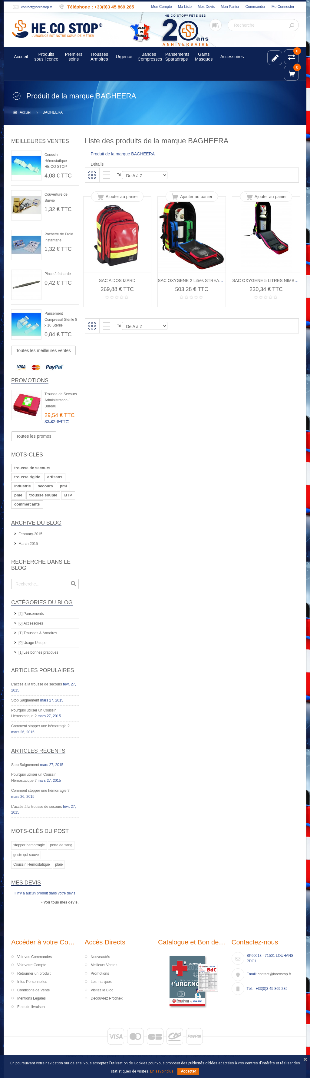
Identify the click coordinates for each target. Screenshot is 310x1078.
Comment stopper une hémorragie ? (40, 726)
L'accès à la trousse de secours (36, 684)
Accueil (25, 112)
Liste (106, 175)
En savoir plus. (162, 1071)
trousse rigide (27, 477)
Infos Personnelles (32, 982)
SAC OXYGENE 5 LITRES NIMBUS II (268, 280)
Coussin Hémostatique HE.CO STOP (56, 161)
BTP (68, 495)
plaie (59, 864)
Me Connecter (283, 7)
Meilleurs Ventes (104, 965)
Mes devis (26, 883)
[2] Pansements (31, 614)
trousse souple (43, 495)
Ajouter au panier (122, 196)
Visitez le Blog (102, 990)
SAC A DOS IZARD (117, 280)
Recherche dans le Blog (41, 565)
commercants (27, 504)
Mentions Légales (31, 998)
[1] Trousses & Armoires (37, 633)
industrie (22, 486)
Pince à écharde (58, 274)
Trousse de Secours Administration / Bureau (61, 400)
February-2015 (30, 534)
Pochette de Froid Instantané (59, 237)
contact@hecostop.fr (36, 7)
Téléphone (78, 6)
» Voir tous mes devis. (60, 902)
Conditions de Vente (33, 990)
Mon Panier (230, 7)
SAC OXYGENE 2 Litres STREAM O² (193, 280)
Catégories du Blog (42, 602)
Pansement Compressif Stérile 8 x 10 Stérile (61, 319)
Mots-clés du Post (40, 831)
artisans (54, 477)
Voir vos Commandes (34, 957)
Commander (255, 7)
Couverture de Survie (56, 197)
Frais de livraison (31, 1007)
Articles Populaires (42, 670)
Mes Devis (206, 7)
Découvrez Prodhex (107, 998)
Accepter (188, 1071)
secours (45, 486)
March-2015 (28, 544)
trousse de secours (32, 468)
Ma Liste (185, 7)
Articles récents (38, 751)
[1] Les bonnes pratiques (38, 652)
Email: (252, 974)
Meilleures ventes (40, 141)
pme (18, 495)
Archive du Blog (36, 523)
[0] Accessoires (30, 623)
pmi (63, 486)
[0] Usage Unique (32, 643)
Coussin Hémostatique (31, 864)
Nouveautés (100, 957)
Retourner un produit (34, 973)
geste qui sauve (26, 855)
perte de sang (61, 845)
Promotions (29, 380)
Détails (97, 164)
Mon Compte (161, 7)
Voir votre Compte (31, 965)
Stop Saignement (25, 700)
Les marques (101, 982)
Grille (92, 175)
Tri (119, 175)
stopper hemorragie (29, 845)
